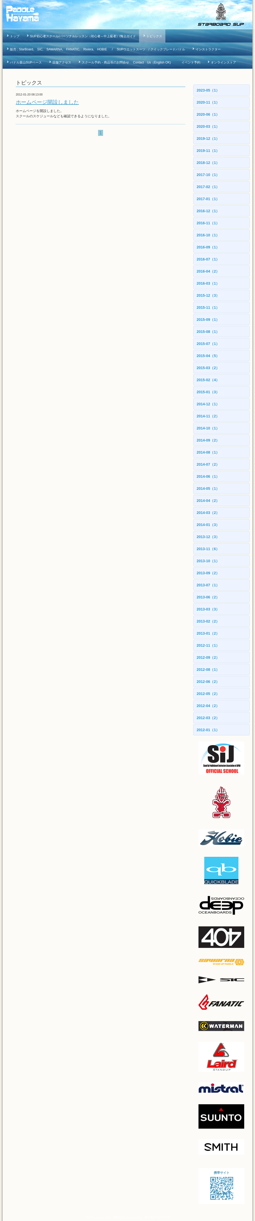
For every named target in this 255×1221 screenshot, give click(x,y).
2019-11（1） (208, 150)
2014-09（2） (208, 440)
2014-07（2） (208, 464)
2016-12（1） (208, 211)
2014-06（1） (208, 476)
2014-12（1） (208, 404)
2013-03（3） (208, 609)
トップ (14, 36)
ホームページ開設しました (47, 102)
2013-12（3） (208, 537)
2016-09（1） (208, 247)
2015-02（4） (208, 380)
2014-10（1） (208, 428)
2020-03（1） (208, 126)
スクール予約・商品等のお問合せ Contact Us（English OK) (126, 62)
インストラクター (208, 49)
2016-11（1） (208, 223)
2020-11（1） (208, 102)
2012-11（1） (208, 645)
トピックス (154, 36)
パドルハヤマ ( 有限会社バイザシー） (118, 1217)
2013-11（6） (208, 549)
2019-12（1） (208, 138)
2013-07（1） (208, 585)
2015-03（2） (208, 368)
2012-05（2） (208, 694)
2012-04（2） (208, 706)
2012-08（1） (208, 669)
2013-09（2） (208, 573)
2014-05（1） (208, 488)
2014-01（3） (208, 525)
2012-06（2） (208, 681)
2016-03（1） (208, 283)
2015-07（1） (208, 344)
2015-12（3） (208, 295)
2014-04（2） (208, 500)
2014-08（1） (208, 452)
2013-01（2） (208, 633)
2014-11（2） (208, 416)
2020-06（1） (208, 114)
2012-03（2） (208, 718)
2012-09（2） (208, 657)
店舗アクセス (61, 62)
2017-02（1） (208, 187)
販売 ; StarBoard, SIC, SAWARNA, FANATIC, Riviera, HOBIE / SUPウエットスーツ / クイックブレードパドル (97, 49)
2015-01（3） (208, 392)
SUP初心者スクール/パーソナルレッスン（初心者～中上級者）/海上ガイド (83, 36)
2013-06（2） (208, 597)
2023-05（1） (208, 90)
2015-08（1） (208, 332)
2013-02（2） (208, 621)
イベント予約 (190, 62)
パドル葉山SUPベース (26, 62)
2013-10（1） (208, 561)
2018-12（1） (208, 163)
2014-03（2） (208, 513)
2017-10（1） (208, 175)
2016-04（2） (208, 271)
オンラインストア (223, 62)
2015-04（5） (208, 356)
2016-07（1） (208, 259)
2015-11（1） (208, 307)
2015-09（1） (208, 319)
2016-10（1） (208, 235)
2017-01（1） (208, 199)
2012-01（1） (208, 730)
